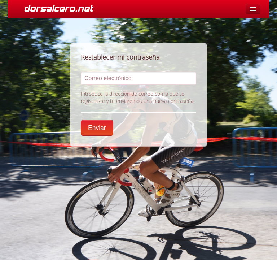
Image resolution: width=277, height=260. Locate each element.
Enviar (97, 127)
